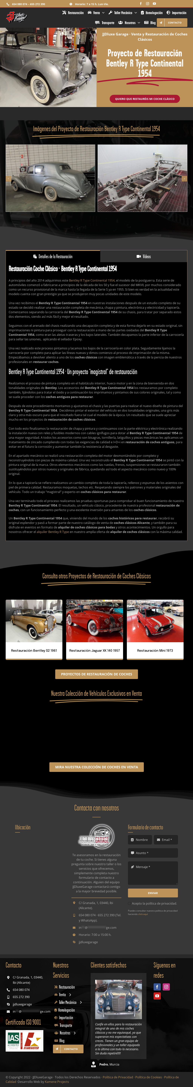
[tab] (53, 256)
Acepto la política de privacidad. (154, 903)
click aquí (143, 914)
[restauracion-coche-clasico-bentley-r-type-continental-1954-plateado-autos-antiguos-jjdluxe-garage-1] (50, 147)
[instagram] (147, 3)
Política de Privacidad (118, 1077)
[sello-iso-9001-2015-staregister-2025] (24, 1032)
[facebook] (140, 3)
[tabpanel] (96, 401)
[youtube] (154, 3)
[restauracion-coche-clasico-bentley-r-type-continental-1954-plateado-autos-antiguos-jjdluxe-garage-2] (142, 147)
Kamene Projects (57, 1082)
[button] (8, 178)
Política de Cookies (148, 1077)
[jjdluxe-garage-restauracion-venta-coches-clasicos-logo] (17, 12)
